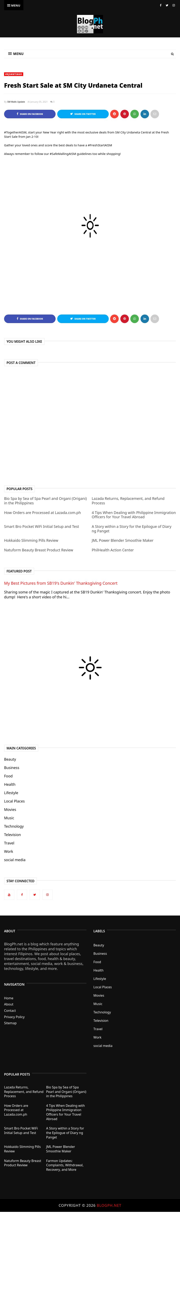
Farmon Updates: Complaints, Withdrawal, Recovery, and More (64, 1165)
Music (9, 817)
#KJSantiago (13, 74)
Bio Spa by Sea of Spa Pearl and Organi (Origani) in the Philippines (45, 500)
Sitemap (10, 1023)
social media (14, 859)
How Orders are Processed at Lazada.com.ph (42, 512)
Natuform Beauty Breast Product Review (38, 549)
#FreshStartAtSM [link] (100, 145)
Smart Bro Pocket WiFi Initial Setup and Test (41, 526)
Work (8, 851)
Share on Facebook (30, 113)
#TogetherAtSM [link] (15, 132)
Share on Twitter (83, 113)
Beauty (10, 759)
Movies (10, 809)
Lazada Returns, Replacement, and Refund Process (128, 500)
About (8, 1004)
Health (9, 784)
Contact (10, 1010)
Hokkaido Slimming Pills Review (31, 540)
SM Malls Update (16, 101)
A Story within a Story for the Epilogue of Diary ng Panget (131, 528)
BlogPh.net (109, 1205)
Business (11, 767)
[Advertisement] (90, 1257)
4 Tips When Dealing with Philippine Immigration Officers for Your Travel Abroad (134, 514)
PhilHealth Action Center (113, 549)
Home (8, 998)
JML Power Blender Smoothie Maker (122, 540)
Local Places (14, 801)
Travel (9, 843)
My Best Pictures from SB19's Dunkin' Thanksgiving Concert (60, 583)
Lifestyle (11, 792)
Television (12, 834)
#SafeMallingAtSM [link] (63, 154)
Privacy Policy (14, 1017)
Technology (14, 826)
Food (8, 776)
